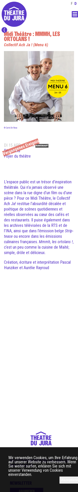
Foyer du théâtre (17, 156)
